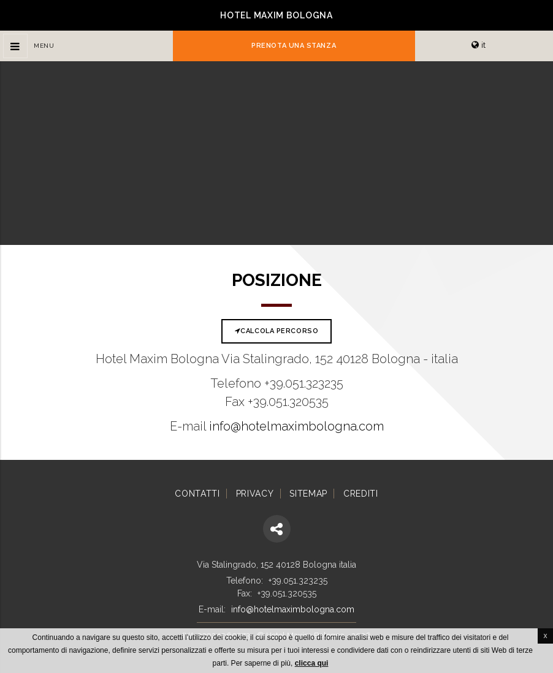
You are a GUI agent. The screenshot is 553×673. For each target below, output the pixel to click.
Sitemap (308, 493)
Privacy (255, 493)
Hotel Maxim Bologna (276, 15)
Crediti (360, 493)
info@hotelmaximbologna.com (296, 426)
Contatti (197, 493)
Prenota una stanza (293, 46)
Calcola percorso (276, 331)
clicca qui (312, 663)
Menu (44, 45)
